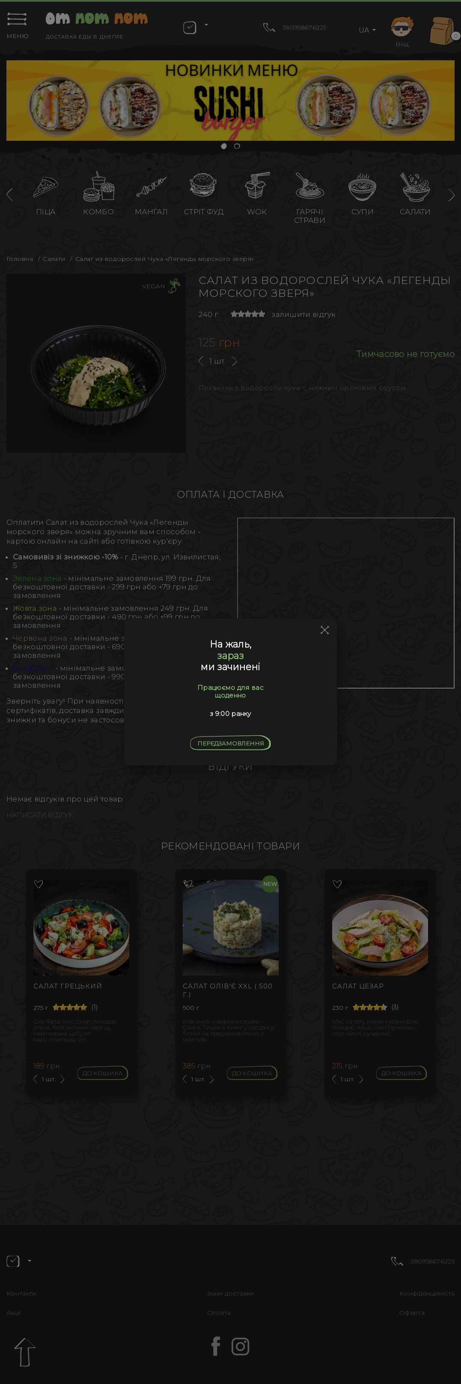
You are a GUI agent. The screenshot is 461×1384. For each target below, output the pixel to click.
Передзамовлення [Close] (230, 743)
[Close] (325, 630)
